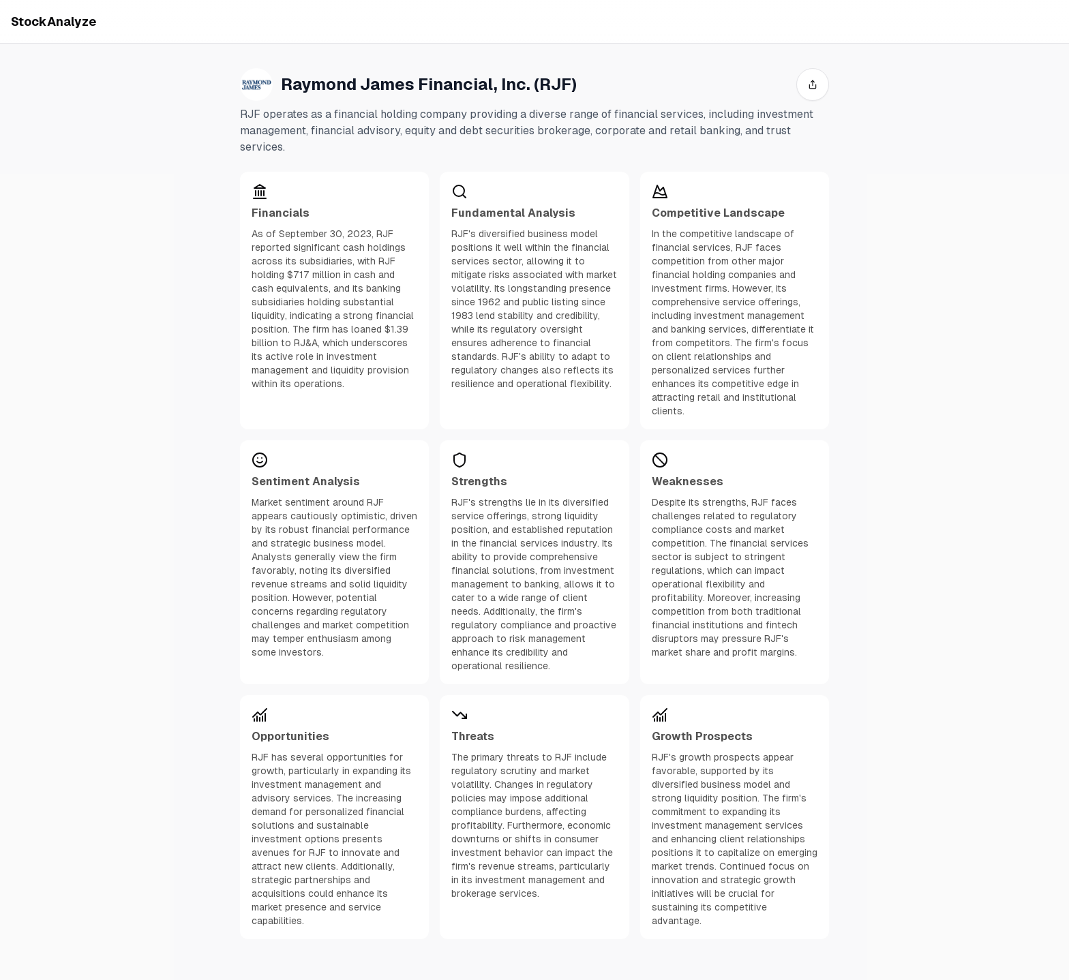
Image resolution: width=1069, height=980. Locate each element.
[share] (812, 84)
